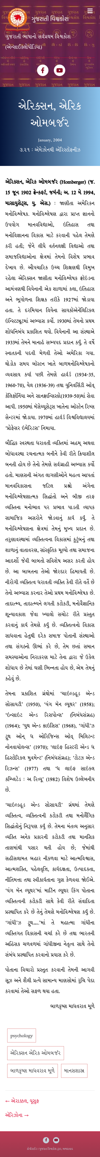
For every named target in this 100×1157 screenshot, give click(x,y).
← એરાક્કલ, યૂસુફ (22, 1101)
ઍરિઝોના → (17, 1115)
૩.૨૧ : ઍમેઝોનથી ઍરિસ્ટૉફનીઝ (50, 150)
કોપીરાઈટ (32, 1149)
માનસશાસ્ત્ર (74, 1071)
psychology (21, 1035)
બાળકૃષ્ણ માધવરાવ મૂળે (32, 1071)
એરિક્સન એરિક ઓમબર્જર (35, 1053)
